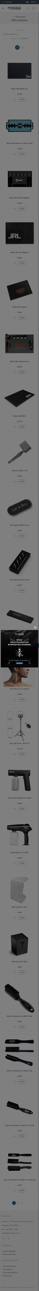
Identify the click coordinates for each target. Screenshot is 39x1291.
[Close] (35, 627)
